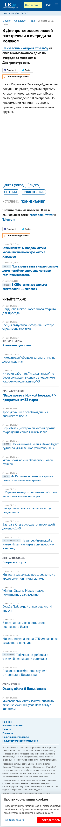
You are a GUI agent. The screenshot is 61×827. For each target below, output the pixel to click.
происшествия (33, 192)
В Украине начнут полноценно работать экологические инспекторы (29, 494)
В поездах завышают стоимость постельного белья (23, 625)
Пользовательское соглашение (20, 740)
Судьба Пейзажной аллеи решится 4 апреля (27, 608)
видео (34, 185)
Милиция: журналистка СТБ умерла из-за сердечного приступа (30, 641)
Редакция (7, 733)
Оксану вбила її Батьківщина (24, 688)
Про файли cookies (14, 819)
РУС (48, 5)
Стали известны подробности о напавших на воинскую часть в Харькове (24, 252)
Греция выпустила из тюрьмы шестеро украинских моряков (28, 327)
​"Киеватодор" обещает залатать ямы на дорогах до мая (28, 359)
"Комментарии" (33, 201)
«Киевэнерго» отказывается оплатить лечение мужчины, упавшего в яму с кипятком (27, 705)
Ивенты (6, 729)
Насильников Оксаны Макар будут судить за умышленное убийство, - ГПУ (30, 446)
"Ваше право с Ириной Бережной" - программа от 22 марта (29, 397)
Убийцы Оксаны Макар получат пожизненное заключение (23, 592)
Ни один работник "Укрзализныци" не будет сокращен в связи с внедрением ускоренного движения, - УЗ (28, 377)
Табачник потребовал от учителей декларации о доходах (25, 657)
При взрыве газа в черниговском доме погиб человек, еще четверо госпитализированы (30, 270)
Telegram (8, 219)
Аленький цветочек (17, 345)
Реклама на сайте (12, 725)
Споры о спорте (14, 562)
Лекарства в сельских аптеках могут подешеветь (26, 510)
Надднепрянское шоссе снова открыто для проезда (29, 311)
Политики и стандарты (15, 736)
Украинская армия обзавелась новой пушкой (27, 462)
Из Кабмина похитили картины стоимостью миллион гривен (27, 478)
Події (32, 20)
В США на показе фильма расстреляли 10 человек (24, 286)
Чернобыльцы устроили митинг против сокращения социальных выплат (28, 430)
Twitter (49, 215)
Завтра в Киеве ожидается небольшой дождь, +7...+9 (28, 526)
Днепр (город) (14, 185)
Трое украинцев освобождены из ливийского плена (25, 414)
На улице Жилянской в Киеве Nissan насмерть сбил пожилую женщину (28, 544)
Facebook (36, 215)
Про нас (7, 721)
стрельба (10, 192)
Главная (6, 20)
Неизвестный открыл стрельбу (25, 48)
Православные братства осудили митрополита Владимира (24, 673)
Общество (20, 20)
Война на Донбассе (15, 13)
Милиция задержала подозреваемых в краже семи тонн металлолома (28, 576)
